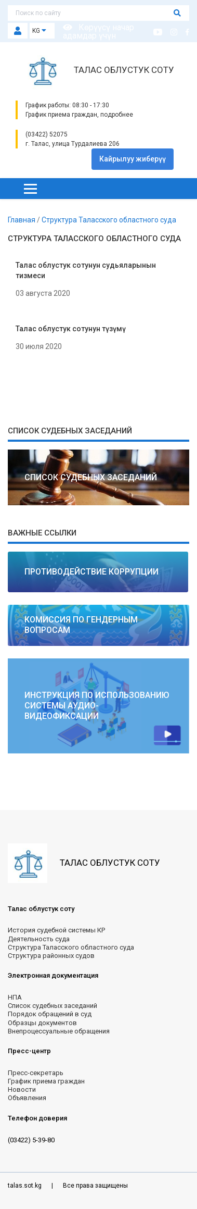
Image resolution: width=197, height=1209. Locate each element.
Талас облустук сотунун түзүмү (71, 329)
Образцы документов (42, 1023)
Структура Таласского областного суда (109, 220)
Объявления (27, 1098)
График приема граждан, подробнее (79, 114)
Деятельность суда (39, 939)
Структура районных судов (51, 955)
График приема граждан (46, 1081)
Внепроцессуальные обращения (59, 1031)
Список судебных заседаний (52, 1005)
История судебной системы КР (56, 930)
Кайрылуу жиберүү (132, 159)
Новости (22, 1089)
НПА (15, 997)
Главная (22, 220)
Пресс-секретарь (35, 1073)
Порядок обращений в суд (49, 1014)
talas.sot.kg (25, 1185)
